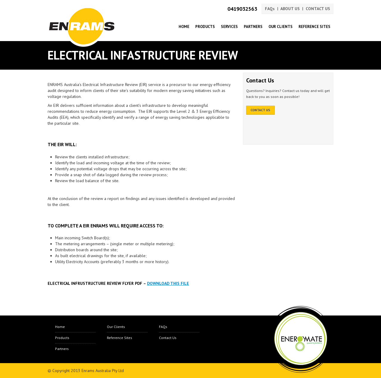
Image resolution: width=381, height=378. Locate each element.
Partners (253, 26)
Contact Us (168, 337)
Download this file (168, 283)
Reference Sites (314, 26)
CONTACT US (318, 8)
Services (229, 26)
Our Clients (280, 26)
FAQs (270, 8)
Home (184, 26)
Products (205, 26)
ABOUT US (290, 8)
